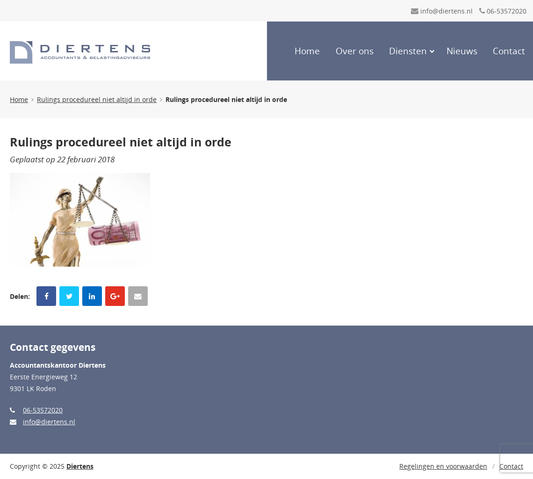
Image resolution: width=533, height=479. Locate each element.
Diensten (408, 51)
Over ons (355, 51)
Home (307, 51)
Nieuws (462, 51)
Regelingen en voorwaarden (443, 466)
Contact (509, 51)
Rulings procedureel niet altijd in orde (97, 99)
